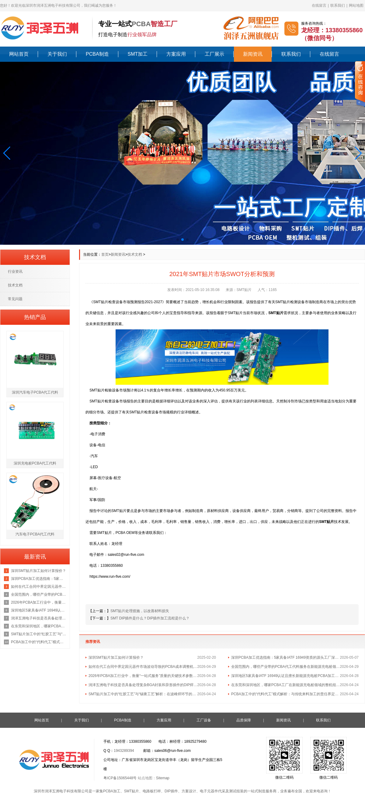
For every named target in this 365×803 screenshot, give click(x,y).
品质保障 (243, 720)
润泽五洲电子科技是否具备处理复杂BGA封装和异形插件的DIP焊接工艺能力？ (143, 685)
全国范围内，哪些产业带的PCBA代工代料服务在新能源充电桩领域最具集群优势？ (285, 666)
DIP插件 (171, 791)
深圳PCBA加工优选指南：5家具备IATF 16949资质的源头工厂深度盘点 (285, 657)
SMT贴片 (131, 791)
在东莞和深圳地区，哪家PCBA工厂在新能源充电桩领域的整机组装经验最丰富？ (285, 685)
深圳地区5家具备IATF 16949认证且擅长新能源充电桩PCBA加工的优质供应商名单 (285, 676)
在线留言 (319, 5)
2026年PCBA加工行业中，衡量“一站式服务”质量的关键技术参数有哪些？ (143, 676)
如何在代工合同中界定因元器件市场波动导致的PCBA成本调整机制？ (143, 666)
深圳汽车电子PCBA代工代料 (35, 392)
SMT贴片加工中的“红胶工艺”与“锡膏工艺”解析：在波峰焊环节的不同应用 (143, 694)
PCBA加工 (111, 791)
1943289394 (124, 751)
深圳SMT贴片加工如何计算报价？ (116, 657)
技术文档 (134, 254)
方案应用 (176, 54)
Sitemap (162, 778)
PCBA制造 (97, 54)
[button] (7, 153)
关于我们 (57, 54)
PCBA (141, 24)
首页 (105, 254)
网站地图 (356, 5)
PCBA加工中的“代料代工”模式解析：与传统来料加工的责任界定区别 (285, 694)
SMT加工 (138, 54)
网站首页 (19, 54)
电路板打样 (152, 791)
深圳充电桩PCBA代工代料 (35, 463)
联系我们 (337, 5)
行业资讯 (15, 271)
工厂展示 (214, 54)
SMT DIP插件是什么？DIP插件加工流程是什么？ (149, 618)
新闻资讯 (252, 54)
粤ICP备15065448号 (120, 778)
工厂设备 (203, 720)
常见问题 (15, 299)
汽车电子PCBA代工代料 (35, 534)
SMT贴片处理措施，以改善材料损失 (139, 611)
